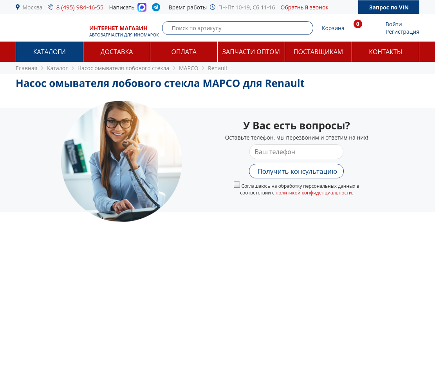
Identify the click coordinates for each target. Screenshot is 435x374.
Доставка (117, 51)
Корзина (333, 28)
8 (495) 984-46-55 (80, 7)
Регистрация (402, 31)
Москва (33, 7)
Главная (27, 68)
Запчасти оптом (251, 51)
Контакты (385, 51)
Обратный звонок (305, 7)
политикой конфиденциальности (314, 192)
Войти (394, 24)
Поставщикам (318, 51)
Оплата (183, 51)
